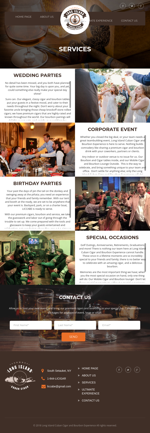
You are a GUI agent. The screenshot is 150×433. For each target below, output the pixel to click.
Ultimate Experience (97, 20)
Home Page (23, 16)
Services (89, 382)
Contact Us (129, 20)
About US (47, 16)
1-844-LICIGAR (56, 378)
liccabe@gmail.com (59, 386)
